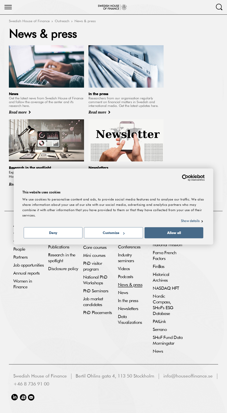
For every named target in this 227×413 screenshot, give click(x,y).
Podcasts (125, 277)
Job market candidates (93, 302)
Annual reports (26, 273)
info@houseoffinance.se (188, 376)
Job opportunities (28, 265)
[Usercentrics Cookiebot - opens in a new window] (185, 177)
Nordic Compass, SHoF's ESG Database (163, 305)
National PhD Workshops (95, 280)
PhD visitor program (92, 266)
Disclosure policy (63, 269)
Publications (58, 247)
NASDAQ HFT (166, 288)
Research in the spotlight (61, 258)
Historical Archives (161, 277)
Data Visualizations (130, 320)
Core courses (95, 247)
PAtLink (159, 321)
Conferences (129, 247)
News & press (85, 21)
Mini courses (94, 255)
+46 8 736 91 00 (31, 384)
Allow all (174, 233)
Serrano (160, 329)
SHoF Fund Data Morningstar (167, 340)
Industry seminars (126, 258)
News (123, 293)
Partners (20, 257)
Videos (124, 269)
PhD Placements (97, 313)
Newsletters (128, 309)
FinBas (158, 266)
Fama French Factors (164, 256)
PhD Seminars (95, 291)
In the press (128, 301)
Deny (53, 233)
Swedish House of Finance (29, 21)
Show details (190, 221)
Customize (114, 233)
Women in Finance (22, 284)
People (19, 249)
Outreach (62, 21)
